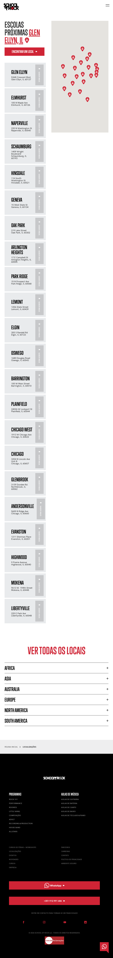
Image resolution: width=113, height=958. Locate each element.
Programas (15, 794)
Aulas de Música (70, 794)
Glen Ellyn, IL (22, 36)
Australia (12, 689)
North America (16, 710)
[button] (77, 76)
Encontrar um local (24, 51)
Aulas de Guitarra (70, 799)
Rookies (13, 807)
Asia (8, 678)
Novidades (13, 859)
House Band (14, 827)
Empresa (12, 867)
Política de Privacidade (71, 859)
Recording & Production (21, 823)
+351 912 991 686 (54, 900)
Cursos (12, 863)
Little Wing (14, 811)
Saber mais (39, 75)
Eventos (12, 855)
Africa (10, 668)
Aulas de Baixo (68, 811)
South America (16, 721)
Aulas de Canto (68, 807)
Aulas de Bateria (69, 803)
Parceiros (65, 847)
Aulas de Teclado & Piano (73, 815)
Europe (10, 700)
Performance (15, 803)
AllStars (13, 831)
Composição (15, 815)
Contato (65, 855)
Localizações (15, 851)
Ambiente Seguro (68, 863)
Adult (12, 819)
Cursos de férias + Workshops (22, 847)
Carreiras (65, 851)
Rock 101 (13, 799)
